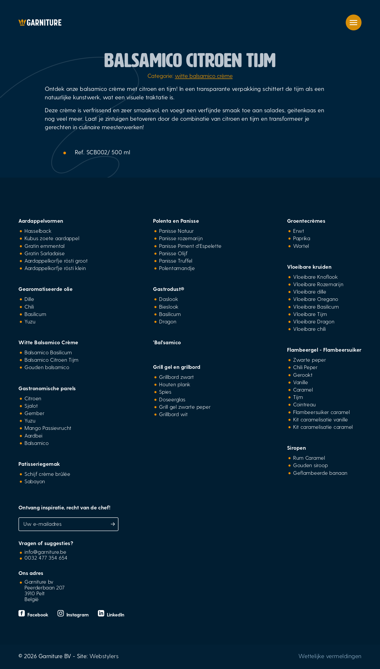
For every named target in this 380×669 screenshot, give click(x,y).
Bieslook (169, 306)
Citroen (33, 398)
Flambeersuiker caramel (321, 412)
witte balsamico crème (204, 75)
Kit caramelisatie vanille (320, 419)
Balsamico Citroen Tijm (52, 359)
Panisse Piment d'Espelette (190, 246)
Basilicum (35, 314)
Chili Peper (305, 367)
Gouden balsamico (47, 367)
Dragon (167, 321)
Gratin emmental (45, 246)
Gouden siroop (310, 465)
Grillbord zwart (176, 377)
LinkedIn (111, 614)
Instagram (74, 614)
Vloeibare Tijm (310, 314)
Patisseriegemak (39, 464)
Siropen (296, 447)
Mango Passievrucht (48, 428)
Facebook (34, 614)
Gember (34, 413)
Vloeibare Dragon (314, 321)
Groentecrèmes (306, 220)
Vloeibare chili (309, 329)
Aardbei (33, 435)
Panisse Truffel (175, 260)
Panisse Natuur (176, 230)
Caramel (303, 389)
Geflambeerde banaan (320, 473)
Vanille (300, 382)
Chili (29, 306)
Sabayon (35, 481)
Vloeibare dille (309, 291)
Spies (165, 391)
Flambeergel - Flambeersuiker (324, 349)
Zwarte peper (309, 359)
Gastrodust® (168, 289)
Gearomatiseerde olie (45, 289)
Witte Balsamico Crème (48, 342)
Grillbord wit (173, 414)
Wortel (301, 246)
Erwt (298, 230)
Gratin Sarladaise (45, 253)
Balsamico (37, 443)
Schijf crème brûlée (47, 474)
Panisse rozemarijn (181, 238)
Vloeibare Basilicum (316, 306)
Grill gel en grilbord (177, 367)
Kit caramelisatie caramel (323, 427)
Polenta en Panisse (176, 220)
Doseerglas (172, 399)
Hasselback (38, 230)
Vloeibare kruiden (309, 266)
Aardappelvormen (40, 220)
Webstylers (103, 655)
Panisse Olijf (173, 253)
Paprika (301, 238)
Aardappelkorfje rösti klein (55, 268)
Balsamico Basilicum (48, 352)
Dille (29, 299)
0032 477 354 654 (46, 557)
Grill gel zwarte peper (185, 406)
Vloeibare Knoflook (315, 276)
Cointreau (304, 404)
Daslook (168, 299)
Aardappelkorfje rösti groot (56, 260)
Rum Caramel (309, 457)
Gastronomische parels (47, 388)
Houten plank (175, 384)
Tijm (298, 397)
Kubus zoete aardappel (52, 238)
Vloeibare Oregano (315, 299)
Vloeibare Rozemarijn (318, 284)
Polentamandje (177, 268)
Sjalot (31, 405)
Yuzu (30, 321)
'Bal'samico (167, 342)
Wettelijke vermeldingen (330, 655)
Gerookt (303, 374)
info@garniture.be (45, 552)
